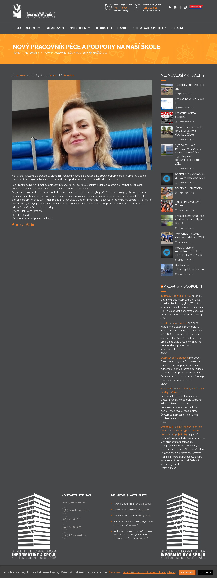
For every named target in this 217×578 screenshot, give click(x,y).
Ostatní (177, 28)
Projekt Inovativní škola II (174, 323)
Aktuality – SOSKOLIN (183, 286)
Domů (17, 28)
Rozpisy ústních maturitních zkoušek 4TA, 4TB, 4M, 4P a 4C (189, 251)
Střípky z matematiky (188, 188)
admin (53, 75)
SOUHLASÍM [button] (187, 572)
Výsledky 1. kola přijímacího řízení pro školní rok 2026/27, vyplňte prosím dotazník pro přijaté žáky (181, 431)
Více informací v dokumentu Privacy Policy (149, 572)
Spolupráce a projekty (150, 28)
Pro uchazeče (55, 28)
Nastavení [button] (114, 572)
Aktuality (32, 28)
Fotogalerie (103, 28)
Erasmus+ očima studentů (175, 357)
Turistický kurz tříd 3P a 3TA (176, 296)
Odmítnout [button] (205, 572)
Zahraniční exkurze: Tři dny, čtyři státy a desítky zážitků (189, 131)
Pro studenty (79, 28)
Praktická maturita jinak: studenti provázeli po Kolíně (189, 219)
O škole (122, 28)
